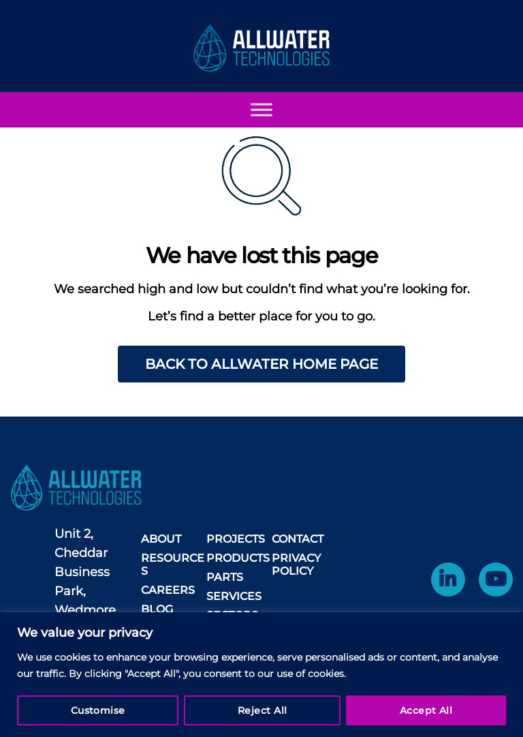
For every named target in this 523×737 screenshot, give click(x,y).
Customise (98, 710)
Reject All (262, 710)
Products (238, 558)
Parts (224, 577)
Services (234, 596)
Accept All (426, 710)
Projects (235, 538)
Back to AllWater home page (261, 364)
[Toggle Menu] (261, 123)
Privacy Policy (296, 564)
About (161, 538)
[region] (261, 674)
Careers (168, 590)
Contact (297, 538)
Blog (157, 609)
